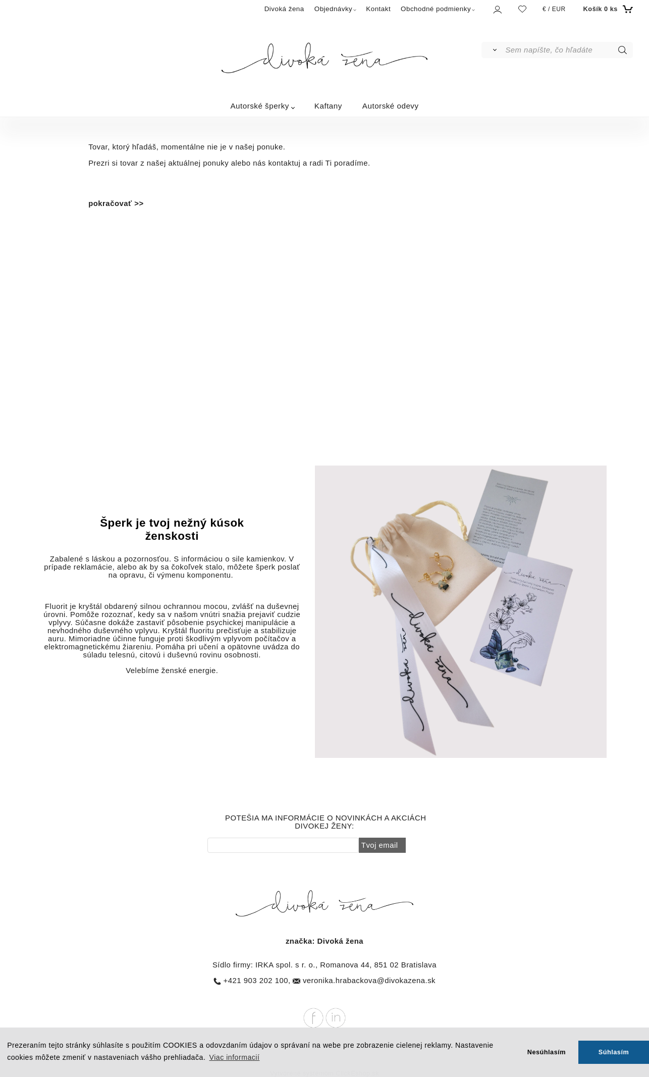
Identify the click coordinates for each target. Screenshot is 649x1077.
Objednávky (333, 9)
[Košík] (607, 9)
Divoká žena (284, 9)
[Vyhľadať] (492, 50)
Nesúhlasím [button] (546, 1052)
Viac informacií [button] (234, 1057)
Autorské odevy (390, 105)
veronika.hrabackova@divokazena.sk (369, 981)
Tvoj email (379, 845)
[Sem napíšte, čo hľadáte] (568, 50)
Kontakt (378, 9)
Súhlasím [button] (614, 1052)
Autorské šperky (259, 105)
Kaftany (328, 105)
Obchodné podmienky (436, 9)
